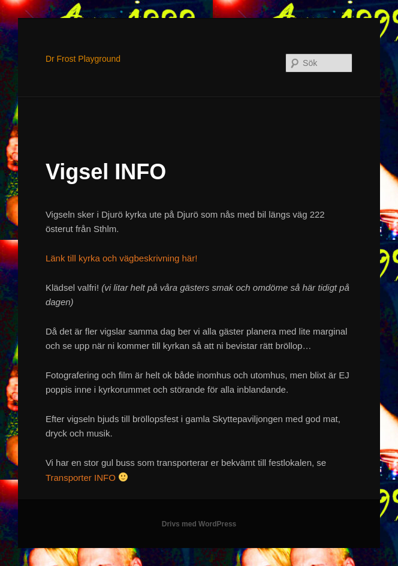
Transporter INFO (81, 477)
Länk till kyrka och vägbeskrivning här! (121, 258)
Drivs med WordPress (199, 524)
